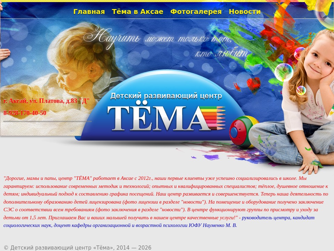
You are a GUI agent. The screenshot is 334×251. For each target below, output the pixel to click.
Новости (245, 12)
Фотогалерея (196, 12)
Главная (89, 12)
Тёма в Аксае (138, 12)
